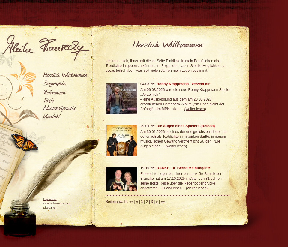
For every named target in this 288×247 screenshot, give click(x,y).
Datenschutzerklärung (56, 203)
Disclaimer (49, 207)
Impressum (50, 199)
